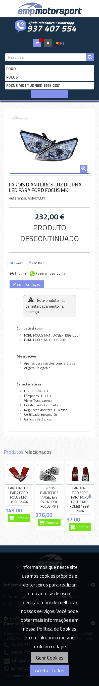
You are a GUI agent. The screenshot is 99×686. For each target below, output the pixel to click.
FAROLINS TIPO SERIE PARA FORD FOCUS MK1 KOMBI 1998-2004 (80, 499)
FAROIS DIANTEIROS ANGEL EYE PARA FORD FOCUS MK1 (49, 497)
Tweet (16, 263)
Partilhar (36, 263)
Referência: (18, 198)
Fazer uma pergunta (50, 273)
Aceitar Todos (49, 670)
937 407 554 (51, 27)
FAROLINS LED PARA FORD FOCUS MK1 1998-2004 (19, 495)
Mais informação (26, 284)
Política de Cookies (56, 629)
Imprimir (21, 273)
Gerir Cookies (49, 658)
